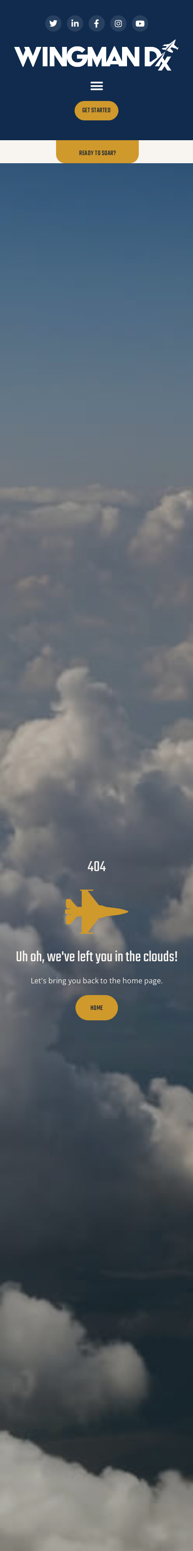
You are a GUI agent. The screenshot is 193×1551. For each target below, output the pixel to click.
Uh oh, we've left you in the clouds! (97, 957)
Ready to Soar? (97, 153)
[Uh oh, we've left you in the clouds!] (96, 911)
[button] (96, 86)
